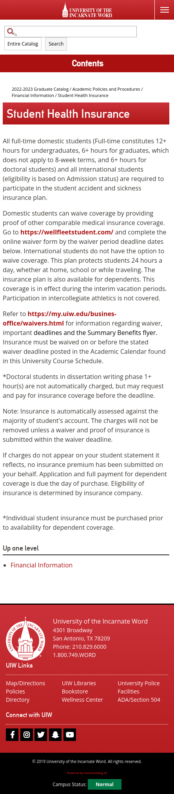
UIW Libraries (79, 683)
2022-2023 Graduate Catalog (40, 89)
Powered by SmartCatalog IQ (87, 773)
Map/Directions (25, 683)
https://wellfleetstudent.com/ (67, 232)
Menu (161, 5)
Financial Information (33, 95)
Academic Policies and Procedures (106, 89)
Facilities (128, 691)
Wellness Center (82, 699)
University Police (139, 683)
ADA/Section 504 (139, 699)
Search (56, 43)
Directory (17, 699)
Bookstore (75, 691)
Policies (15, 691)
